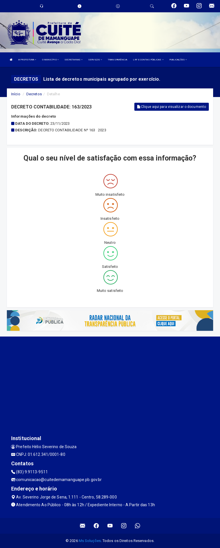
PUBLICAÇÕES (178, 59)
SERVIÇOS (95, 59)
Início (15, 94)
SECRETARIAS (73, 59)
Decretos (34, 94)
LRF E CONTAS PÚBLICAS (148, 59)
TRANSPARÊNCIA (117, 59)
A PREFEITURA (27, 59)
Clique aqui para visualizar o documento (171, 107)
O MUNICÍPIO (50, 59)
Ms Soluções (90, 541)
